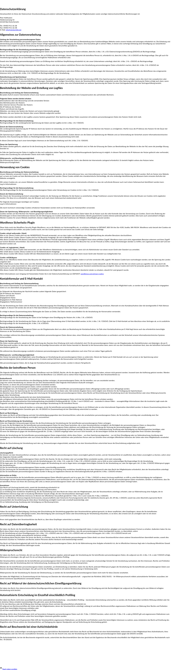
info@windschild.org (13, 30)
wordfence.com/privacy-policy (92, 274)
